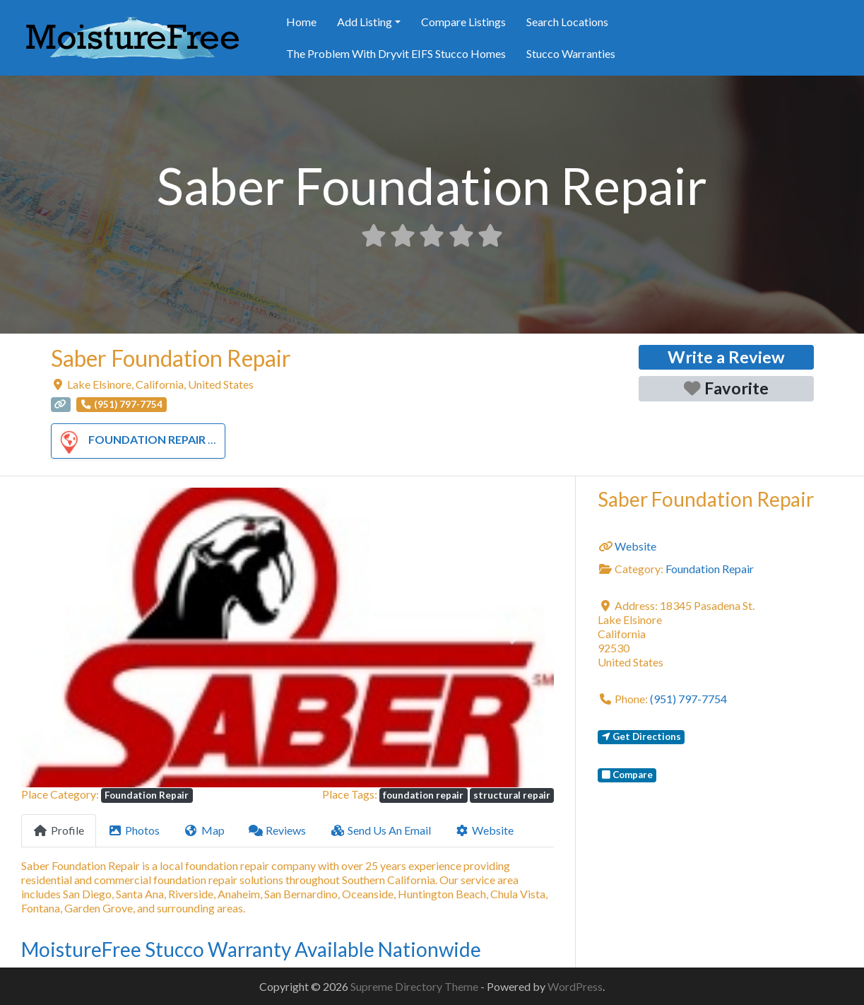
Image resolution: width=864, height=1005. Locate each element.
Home (301, 21)
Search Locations (567, 21)
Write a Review (726, 357)
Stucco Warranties (570, 53)
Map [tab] (204, 830)
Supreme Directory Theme (415, 986)
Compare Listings (463, 21)
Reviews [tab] (278, 830)
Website (635, 546)
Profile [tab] (58, 830)
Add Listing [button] (364, 21)
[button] (61, 637)
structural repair (511, 795)
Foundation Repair (130, 439)
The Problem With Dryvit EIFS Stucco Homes (396, 53)
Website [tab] (484, 830)
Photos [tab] (134, 830)
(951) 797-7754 (688, 698)
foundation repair (423, 795)
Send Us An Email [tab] (380, 830)
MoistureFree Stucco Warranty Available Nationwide (251, 949)
